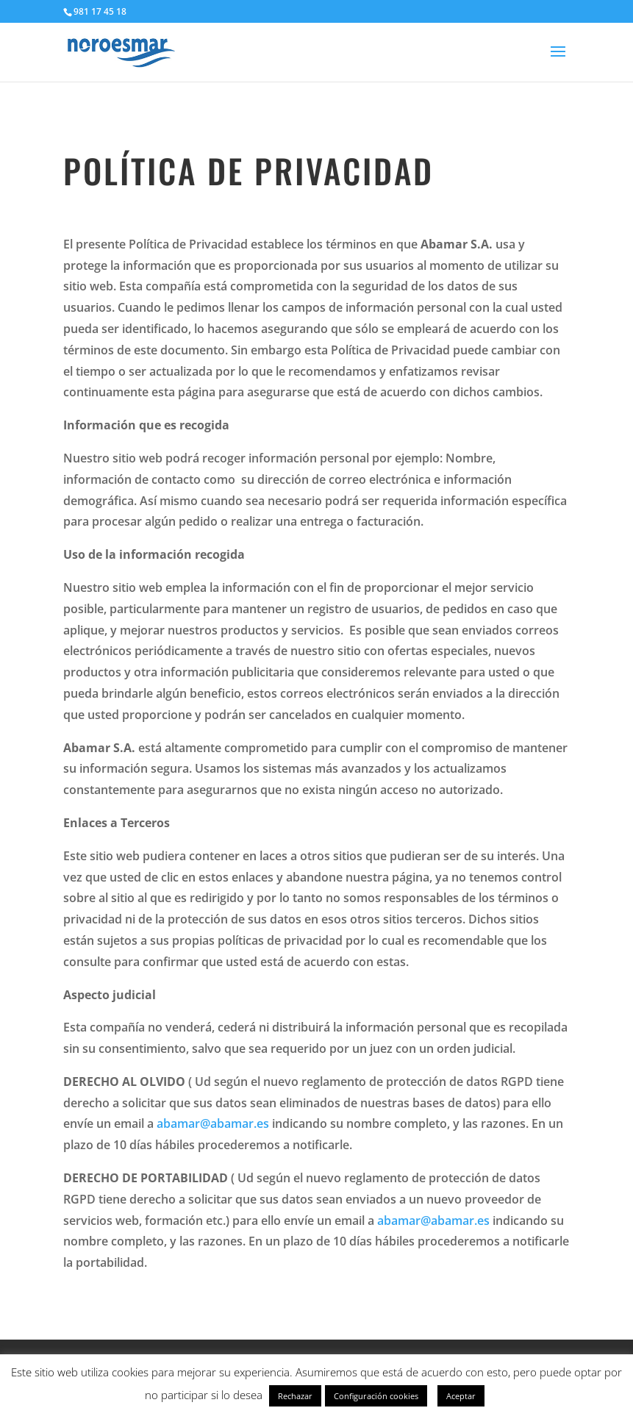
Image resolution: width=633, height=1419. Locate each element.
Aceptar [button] (461, 1395)
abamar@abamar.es (213, 1123)
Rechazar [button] (295, 1395)
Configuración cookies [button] (376, 1395)
